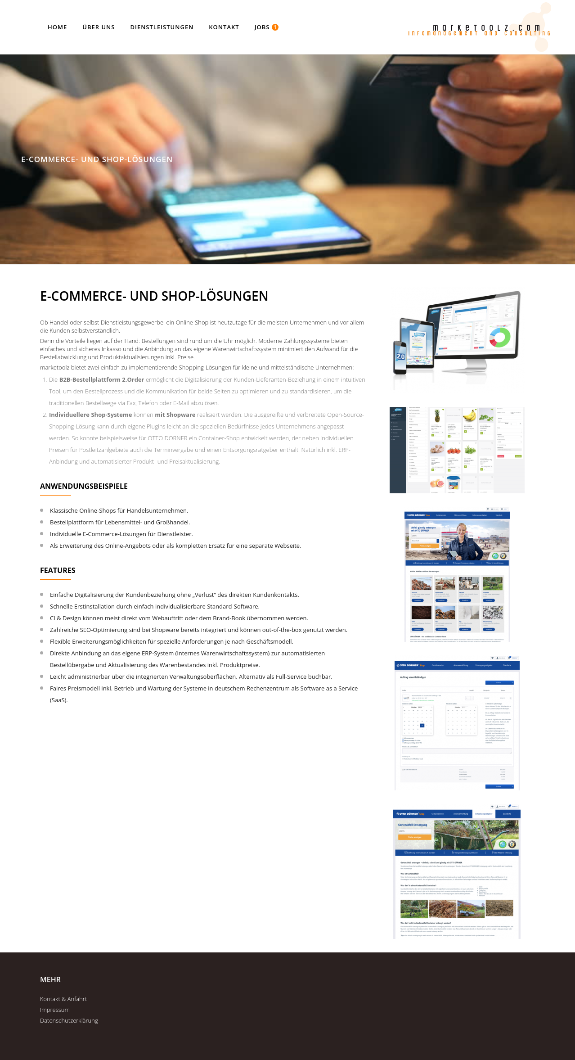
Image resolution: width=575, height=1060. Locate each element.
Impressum (55, 1010)
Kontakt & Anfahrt (63, 999)
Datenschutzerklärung (69, 1020)
